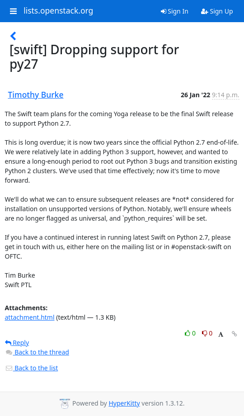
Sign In (174, 11)
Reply (17, 342)
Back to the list (31, 368)
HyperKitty (124, 403)
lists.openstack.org (58, 10)
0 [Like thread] (191, 333)
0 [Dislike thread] (207, 333)
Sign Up (217, 11)
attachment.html (30, 317)
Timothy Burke (36, 94)
